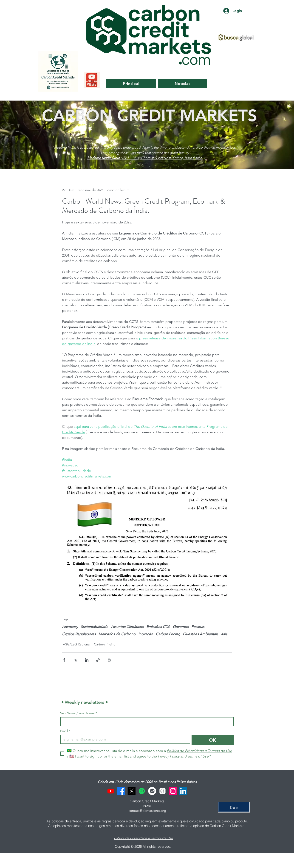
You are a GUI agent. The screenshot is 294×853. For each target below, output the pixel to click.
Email (65, 731)
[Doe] (234, 807)
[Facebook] (121, 791)
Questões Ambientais (200, 634)
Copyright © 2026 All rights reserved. (143, 846)
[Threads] (162, 791)
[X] (131, 791)
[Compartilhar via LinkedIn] (87, 660)
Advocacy (70, 627)
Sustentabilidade (94, 627)
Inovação (145, 634)
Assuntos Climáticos (127, 627)
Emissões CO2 (158, 627)
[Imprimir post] (109, 660)
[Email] (124, 739)
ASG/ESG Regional (76, 644)
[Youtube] (111, 791)
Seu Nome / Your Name (78, 713)
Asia (224, 634)
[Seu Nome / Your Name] (146, 721)
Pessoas (197, 627)
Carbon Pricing (168, 634)
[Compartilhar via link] (98, 660)
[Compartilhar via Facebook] (64, 660)
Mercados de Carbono (117, 634)
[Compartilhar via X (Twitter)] (75, 660)
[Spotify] (142, 791)
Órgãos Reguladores (79, 634)
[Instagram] (173, 791)
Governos (181, 627)
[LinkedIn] (183, 791)
